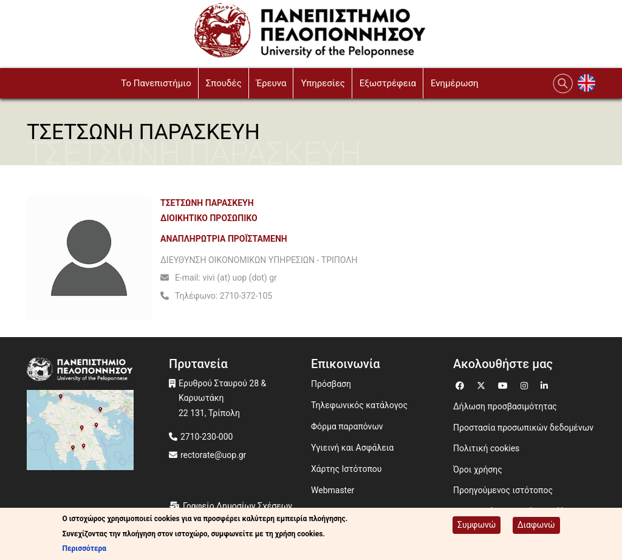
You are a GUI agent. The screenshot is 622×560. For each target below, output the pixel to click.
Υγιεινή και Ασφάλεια (352, 447)
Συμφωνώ (476, 525)
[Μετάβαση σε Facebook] (461, 384)
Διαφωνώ (536, 525)
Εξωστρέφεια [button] (388, 83)
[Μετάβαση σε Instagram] (525, 384)
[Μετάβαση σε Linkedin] (545, 384)
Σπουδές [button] (224, 83)
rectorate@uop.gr (213, 455)
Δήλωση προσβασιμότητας (505, 406)
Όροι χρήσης (477, 469)
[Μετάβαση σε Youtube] (504, 384)
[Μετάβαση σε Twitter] (482, 384)
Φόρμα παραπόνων (347, 426)
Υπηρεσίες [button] (322, 83)
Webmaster (332, 490)
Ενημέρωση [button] (455, 83)
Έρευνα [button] (271, 83)
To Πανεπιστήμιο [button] (156, 83)
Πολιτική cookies (486, 448)
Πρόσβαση (331, 384)
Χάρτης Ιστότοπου (346, 469)
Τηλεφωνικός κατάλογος (359, 405)
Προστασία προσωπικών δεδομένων (523, 427)
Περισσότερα (84, 548)
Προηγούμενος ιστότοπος (503, 490)
